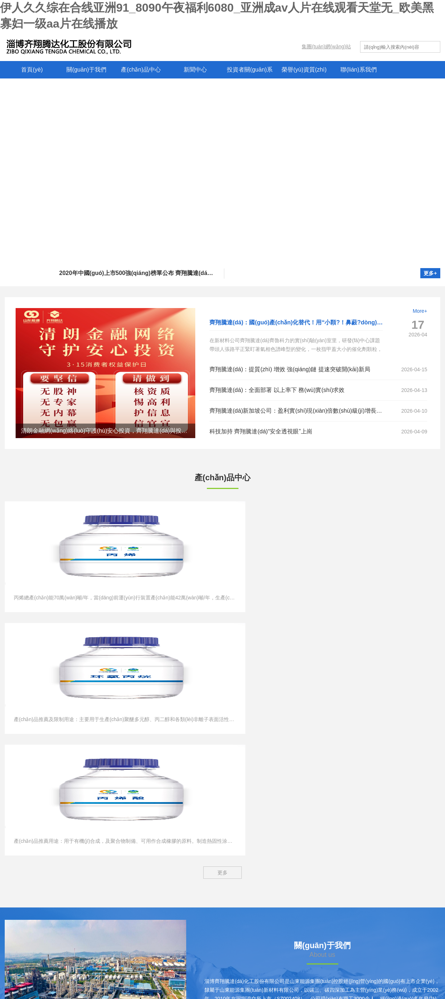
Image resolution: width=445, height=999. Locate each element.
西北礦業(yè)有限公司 (35, 925)
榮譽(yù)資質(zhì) (304, 69)
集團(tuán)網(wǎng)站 (326, 46)
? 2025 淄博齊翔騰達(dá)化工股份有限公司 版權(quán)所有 (140, 975)
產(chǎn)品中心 (140, 69)
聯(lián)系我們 (358, 69)
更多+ (430, 273)
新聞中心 (195, 69)
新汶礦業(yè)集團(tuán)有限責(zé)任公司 (56, 912)
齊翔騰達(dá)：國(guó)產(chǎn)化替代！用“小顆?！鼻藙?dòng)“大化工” (304, 322)
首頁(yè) (32, 69)
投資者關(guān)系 (250, 69)
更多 (222, 633)
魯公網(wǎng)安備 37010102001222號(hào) (322, 975)
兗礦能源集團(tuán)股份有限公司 (47, 899)
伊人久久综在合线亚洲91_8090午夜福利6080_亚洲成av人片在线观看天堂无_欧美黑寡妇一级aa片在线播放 (137, 995)
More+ (420, 311)
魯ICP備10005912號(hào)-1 (239, 975)
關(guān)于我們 (86, 69)
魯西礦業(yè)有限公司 (35, 938)
